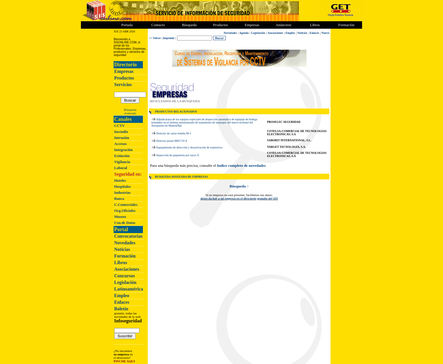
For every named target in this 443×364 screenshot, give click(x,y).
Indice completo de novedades (241, 165)
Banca (119, 198)
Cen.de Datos (124, 222)
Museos (120, 216)
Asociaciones (126, 269)
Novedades (124, 242)
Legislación (125, 282)
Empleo (121, 295)
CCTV (119, 125)
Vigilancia (122, 162)
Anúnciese (283, 25)
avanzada (130, 113)
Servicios (123, 84)
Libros (120, 262)
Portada (127, 25)
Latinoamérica (128, 288)
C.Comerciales (125, 204)
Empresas (252, 25)
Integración (123, 150)
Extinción (121, 156)
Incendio (121, 131)
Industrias (122, 192)
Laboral (120, 168)
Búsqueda (130, 109)
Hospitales (122, 186)
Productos (124, 77)
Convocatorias (128, 236)
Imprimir (169, 38)
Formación (346, 25)
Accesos (120, 144)
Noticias (122, 249)
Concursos (124, 275)
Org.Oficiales (124, 210)
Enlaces (121, 302)
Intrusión (121, 137)
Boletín (121, 308)
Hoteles (120, 180)
